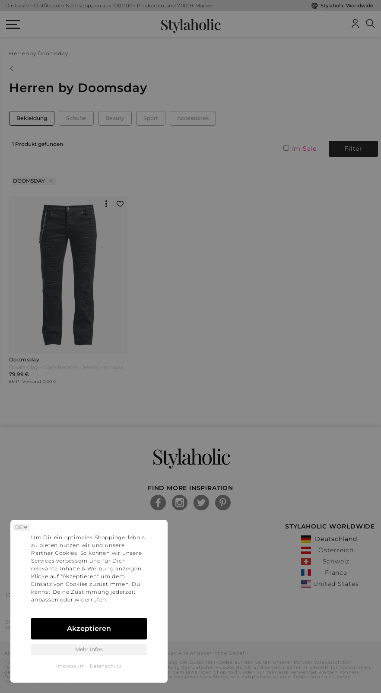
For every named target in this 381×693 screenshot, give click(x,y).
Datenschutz (106, 666)
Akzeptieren (89, 628)
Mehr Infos (89, 649)
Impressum (70, 666)
